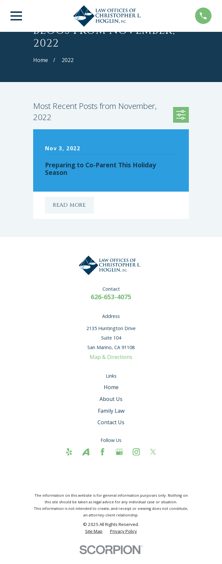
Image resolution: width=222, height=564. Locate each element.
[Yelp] (69, 451)
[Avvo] (85, 451)
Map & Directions (111, 357)
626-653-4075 (111, 296)
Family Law (111, 410)
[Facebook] (102, 451)
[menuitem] (93, 531)
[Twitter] (153, 451)
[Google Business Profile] (119, 451)
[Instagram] (136, 451)
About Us (111, 399)
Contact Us (111, 422)
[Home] (108, 16)
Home (111, 387)
